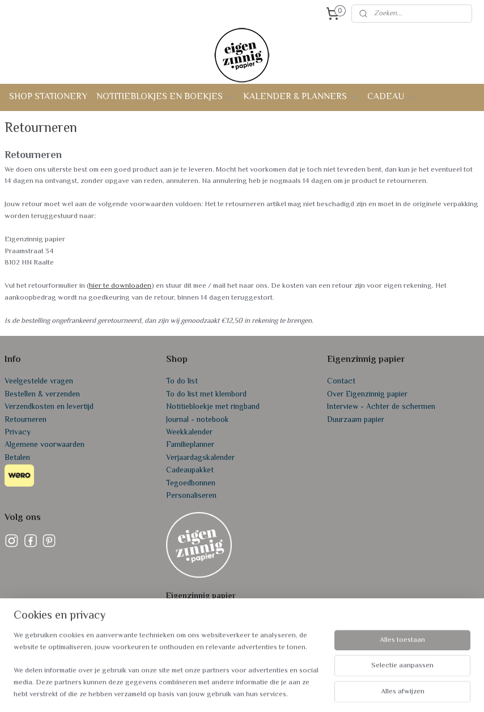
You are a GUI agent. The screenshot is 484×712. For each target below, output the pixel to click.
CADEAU (391, 97)
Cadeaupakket (190, 470)
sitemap (215, 691)
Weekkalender (189, 433)
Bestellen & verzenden (42, 395)
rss (235, 691)
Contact (341, 382)
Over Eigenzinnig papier (367, 395)
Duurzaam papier (355, 420)
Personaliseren (191, 496)
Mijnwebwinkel (353, 691)
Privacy (18, 433)
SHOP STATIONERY (48, 97)
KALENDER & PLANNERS (300, 97)
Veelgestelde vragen (39, 382)
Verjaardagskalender (200, 458)
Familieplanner (190, 445)
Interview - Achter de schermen (381, 407)
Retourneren (25, 420)
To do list (182, 382)
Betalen (17, 458)
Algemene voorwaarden (44, 445)
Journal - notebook (197, 420)
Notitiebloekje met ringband (213, 407)
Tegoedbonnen (190, 483)
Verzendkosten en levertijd (49, 407)
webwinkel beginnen (270, 691)
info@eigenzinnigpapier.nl (209, 647)
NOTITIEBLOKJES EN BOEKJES (165, 97)
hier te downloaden (120, 286)
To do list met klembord (206, 395)
